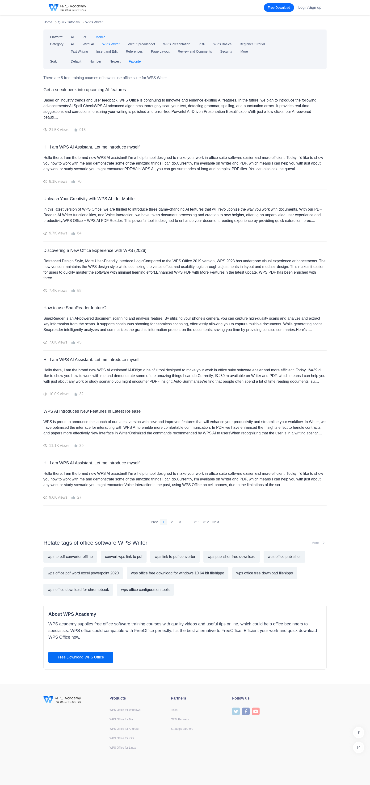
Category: (57, 44)
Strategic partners (182, 728)
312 (206, 522)
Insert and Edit (107, 51)
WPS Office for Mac (121, 719)
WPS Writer (94, 22)
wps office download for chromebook (78, 590)
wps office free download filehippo (264, 573)
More (244, 51)
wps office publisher (284, 557)
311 (197, 522)
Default (76, 61)
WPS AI (88, 44)
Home (47, 22)
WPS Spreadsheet (141, 44)
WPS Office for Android (124, 728)
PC (85, 37)
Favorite (135, 61)
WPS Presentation (176, 44)
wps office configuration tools (145, 590)
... (188, 522)
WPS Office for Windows (124, 710)
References (134, 51)
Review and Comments (195, 51)
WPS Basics (222, 44)
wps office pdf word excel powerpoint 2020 (83, 573)
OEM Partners (180, 719)
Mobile (100, 37)
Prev (154, 522)
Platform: (56, 37)
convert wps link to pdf (123, 557)
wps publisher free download (232, 557)
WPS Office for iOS (121, 738)
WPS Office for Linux (122, 747)
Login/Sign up (309, 7)
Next (215, 522)
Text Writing (79, 51)
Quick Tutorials (69, 22)
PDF (201, 44)
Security (226, 51)
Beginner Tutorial (252, 44)
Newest (115, 61)
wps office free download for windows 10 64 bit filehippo (177, 573)
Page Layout (160, 51)
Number (95, 61)
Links (174, 710)
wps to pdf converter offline (70, 557)
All (73, 37)
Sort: (53, 61)
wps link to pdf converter (175, 557)
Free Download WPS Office (81, 657)
